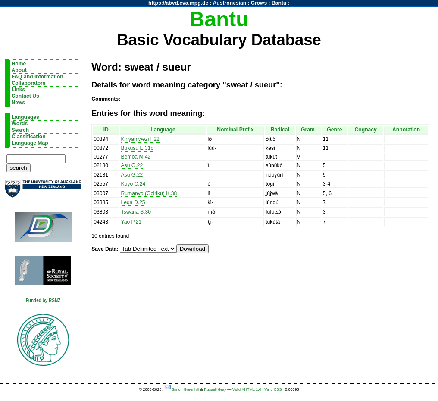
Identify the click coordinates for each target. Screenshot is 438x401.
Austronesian (230, 3)
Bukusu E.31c (137, 148)
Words (20, 124)
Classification (29, 137)
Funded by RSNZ (43, 300)
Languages (25, 117)
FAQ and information (37, 77)
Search (20, 130)
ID (106, 130)
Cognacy (366, 130)
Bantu (279, 3)
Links (18, 90)
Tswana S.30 (136, 212)
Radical (280, 130)
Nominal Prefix (235, 130)
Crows (259, 3)
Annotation (406, 130)
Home (19, 64)
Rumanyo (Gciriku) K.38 (149, 193)
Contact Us (25, 96)
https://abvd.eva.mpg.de (178, 3)
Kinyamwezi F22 (140, 139)
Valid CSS (273, 389)
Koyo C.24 (133, 184)
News (18, 102)
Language (162, 130)
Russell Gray (215, 389)
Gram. (308, 130)
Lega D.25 (133, 202)
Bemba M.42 (135, 157)
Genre (334, 130)
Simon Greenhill (185, 389)
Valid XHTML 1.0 (246, 389)
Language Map (30, 143)
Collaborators (29, 83)
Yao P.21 (131, 222)
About (19, 70)
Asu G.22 (132, 165)
